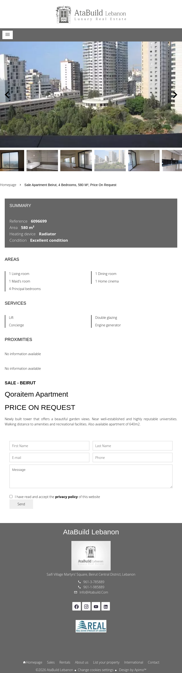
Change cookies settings (95, 670)
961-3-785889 (93, 582)
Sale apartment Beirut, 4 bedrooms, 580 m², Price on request (70, 185)
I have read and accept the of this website (57, 496)
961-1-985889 (93, 587)
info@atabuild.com (94, 592)
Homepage (91, 14)
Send (21, 504)
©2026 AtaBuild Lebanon (54, 670)
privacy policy (66, 496)
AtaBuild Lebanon (91, 532)
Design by (132, 670)
